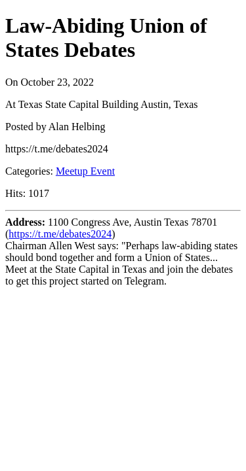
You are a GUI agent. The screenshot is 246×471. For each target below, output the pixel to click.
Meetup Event (85, 171)
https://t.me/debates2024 (60, 233)
